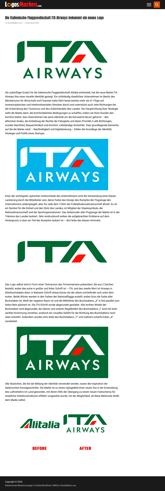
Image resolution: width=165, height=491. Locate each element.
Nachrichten (32, 23)
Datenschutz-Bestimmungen (19, 485)
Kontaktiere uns (68, 485)
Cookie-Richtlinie (43, 485)
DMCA (56, 485)
